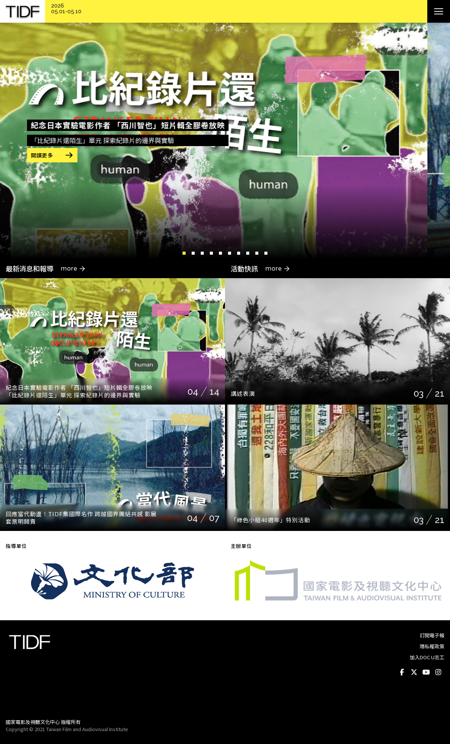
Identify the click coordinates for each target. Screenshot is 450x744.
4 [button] (211, 253)
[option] (225, 141)
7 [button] (238, 253)
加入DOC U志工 (427, 657)
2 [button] (193, 253)
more (69, 268)
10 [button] (265, 253)
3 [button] (202, 253)
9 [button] (256, 253)
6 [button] (229, 253)
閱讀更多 (64, 155)
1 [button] (184, 253)
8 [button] (247, 253)
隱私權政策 (432, 646)
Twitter (414, 672)
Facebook (402, 672)
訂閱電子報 (432, 635)
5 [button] (220, 253)
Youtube (426, 672)
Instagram (438, 672)
